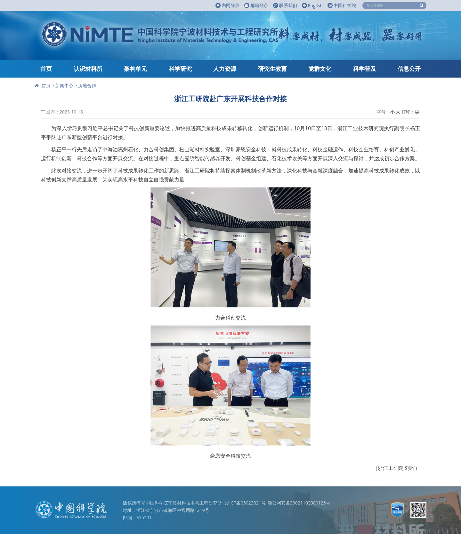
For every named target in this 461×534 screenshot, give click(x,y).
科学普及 (364, 68)
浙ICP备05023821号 (245, 503)
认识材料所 (88, 68)
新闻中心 (64, 85)
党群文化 (319, 68)
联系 (285, 5)
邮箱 (256, 5)
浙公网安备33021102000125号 (299, 503)
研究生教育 (272, 68)
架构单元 (135, 68)
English (312, 6)
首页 (46, 68)
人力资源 (224, 68)
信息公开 (409, 68)
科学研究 (180, 68)
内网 (227, 5)
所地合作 (87, 85)
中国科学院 (342, 5)
